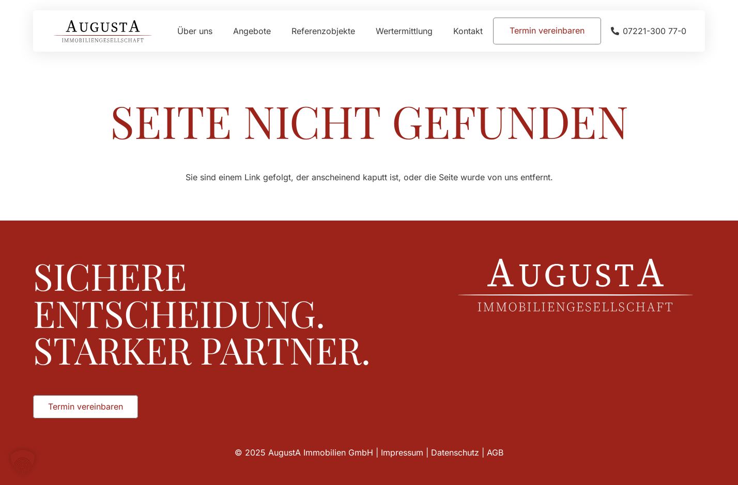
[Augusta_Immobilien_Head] (103, 31)
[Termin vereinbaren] (547, 31)
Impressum (402, 452)
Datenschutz (455, 452)
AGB (495, 452)
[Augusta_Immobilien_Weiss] (575, 284)
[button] (22, 462)
